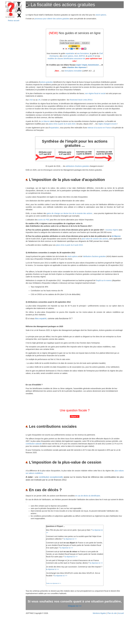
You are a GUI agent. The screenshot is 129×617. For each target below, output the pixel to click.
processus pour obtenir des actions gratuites (52, 19)
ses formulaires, (83, 53)
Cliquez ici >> (74, 606)
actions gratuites (46, 82)
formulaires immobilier (73, 71)
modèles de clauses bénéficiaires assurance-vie (66, 58)
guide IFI (91, 56)
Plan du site (112, 613)
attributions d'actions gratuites (77, 166)
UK (39, 100)
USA (31, 100)
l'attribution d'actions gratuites (94, 256)
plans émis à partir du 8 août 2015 (62, 124)
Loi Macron (45, 121)
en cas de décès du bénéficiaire (87, 496)
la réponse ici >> (70, 539)
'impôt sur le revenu (103, 280)
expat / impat (81, 65)
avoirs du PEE (43, 220)
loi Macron (116, 236)
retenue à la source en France (99, 128)
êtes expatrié (40, 318)
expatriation (70, 53)
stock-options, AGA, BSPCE (74, 56)
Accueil (121, 613)
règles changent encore (107, 124)
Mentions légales (99, 613)
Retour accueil (13, 20)
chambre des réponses (76, 67)
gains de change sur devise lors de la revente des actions (70, 213)
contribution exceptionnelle (51, 477)
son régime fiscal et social (95, 93)
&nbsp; (13, 65)
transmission (93, 65)
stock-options (101, 15)
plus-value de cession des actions (95, 239)
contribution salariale (34, 444)
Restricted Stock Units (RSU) (81, 100)
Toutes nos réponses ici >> (53, 583)
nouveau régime (111, 230)
